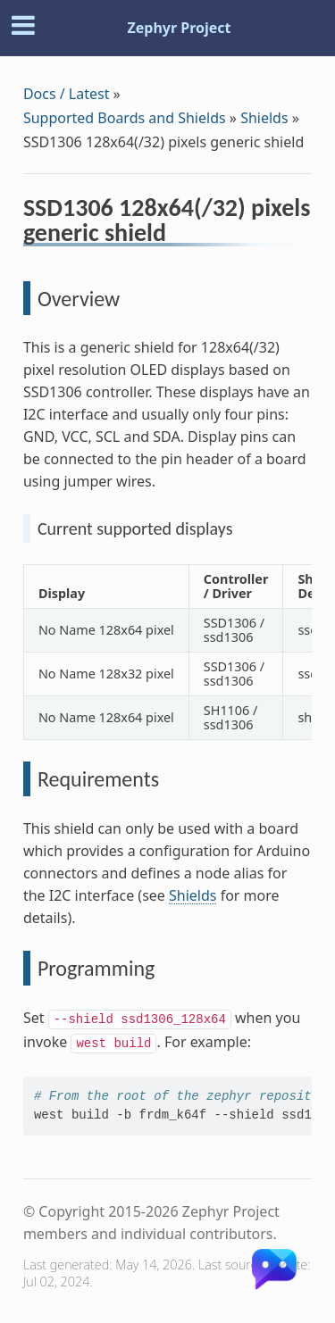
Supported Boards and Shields (124, 118)
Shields (264, 118)
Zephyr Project (178, 27)
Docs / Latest (66, 94)
